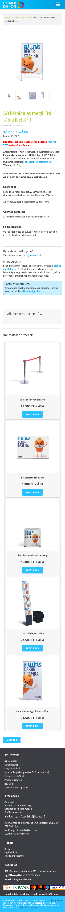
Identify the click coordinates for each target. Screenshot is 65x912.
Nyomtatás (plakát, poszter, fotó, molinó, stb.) (26, 772)
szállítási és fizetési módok (38, 162)
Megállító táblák (22, 18)
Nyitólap (9, 18)
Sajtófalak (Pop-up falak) (16, 787)
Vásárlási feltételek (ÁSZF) (17, 805)
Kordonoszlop (11, 764)
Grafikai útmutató (13, 812)
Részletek (32, 414)
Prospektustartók (13, 780)
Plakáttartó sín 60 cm (32, 477)
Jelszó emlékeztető (14, 855)
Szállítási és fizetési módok (18, 809)
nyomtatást (32, 255)
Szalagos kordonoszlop (32, 399)
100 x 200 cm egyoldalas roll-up (32, 711)
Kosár (7, 849)
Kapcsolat (9, 802)
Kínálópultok (10, 761)
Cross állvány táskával (32, 633)
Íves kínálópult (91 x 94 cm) (32, 555)
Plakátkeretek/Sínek (14, 776)
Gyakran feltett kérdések (16, 833)
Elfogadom (56, 900)
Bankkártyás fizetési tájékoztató (20, 830)
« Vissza (11, 740)
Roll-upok (9, 784)
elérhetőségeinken (31, 291)
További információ (29, 907)
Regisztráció (10, 852)
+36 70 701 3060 (31, 875)
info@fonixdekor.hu (22, 879)
